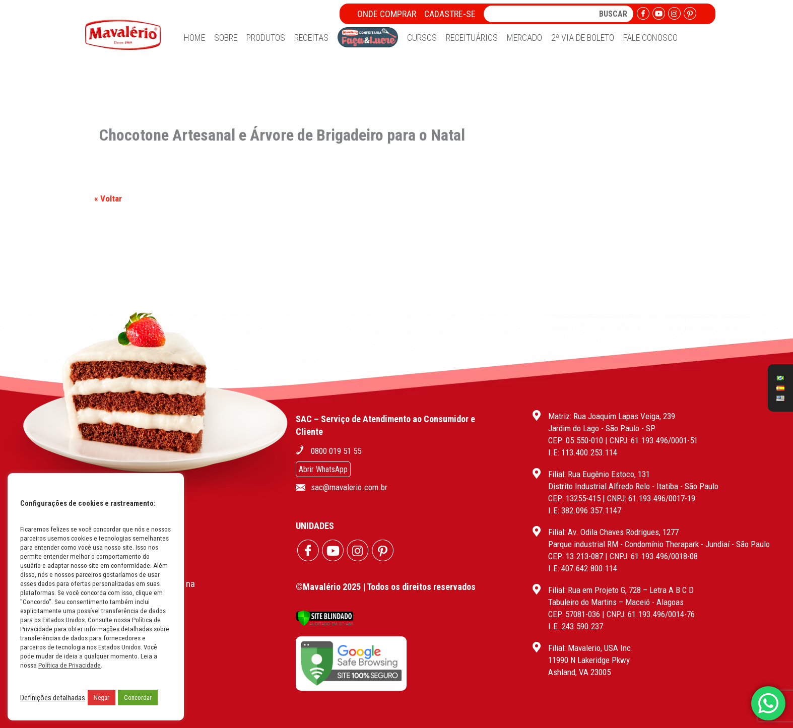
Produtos (265, 37)
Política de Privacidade (69, 665)
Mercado (524, 37)
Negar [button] (101, 697)
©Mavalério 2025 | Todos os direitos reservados (386, 586)
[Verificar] (325, 623)
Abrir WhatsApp (323, 469)
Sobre (225, 37)
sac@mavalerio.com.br (349, 487)
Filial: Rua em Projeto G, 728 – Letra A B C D (621, 590)
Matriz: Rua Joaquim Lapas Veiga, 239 (611, 416)
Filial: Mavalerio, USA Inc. (590, 648)
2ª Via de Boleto (582, 37)
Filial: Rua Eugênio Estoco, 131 (599, 474)
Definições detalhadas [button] (52, 697)
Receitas (311, 37)
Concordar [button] (138, 697)
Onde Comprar (386, 14)
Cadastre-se (450, 14)
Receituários (472, 37)
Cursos (422, 37)
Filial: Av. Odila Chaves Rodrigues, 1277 (613, 532)
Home (194, 37)
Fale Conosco (650, 37)
